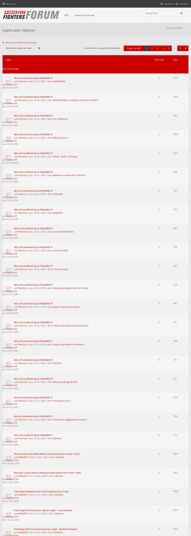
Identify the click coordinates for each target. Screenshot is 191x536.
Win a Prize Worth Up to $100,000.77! (34, 72)
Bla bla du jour (61, 114)
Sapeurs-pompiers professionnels (71, 241)
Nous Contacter (138, 492)
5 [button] (168, 52)
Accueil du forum (174, 31)
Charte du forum (74, 502)
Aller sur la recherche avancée (22, 46)
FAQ (70, 15)
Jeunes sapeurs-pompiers (67, 228)
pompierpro (25, 431)
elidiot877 (24, 329)
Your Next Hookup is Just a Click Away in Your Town (42, 351)
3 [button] (156, 52)
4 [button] (162, 52)
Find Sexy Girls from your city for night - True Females (44, 364)
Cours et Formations (64, 177)
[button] (185, 52)
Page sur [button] (132, 52)
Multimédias (60, 76)
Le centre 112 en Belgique (29, 428)
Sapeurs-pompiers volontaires (69, 253)
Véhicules (59, 152)
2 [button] (151, 52)
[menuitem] (181, 4)
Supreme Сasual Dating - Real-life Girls (36, 415)
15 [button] (179, 52)
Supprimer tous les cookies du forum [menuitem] (170, 518)
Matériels (59, 164)
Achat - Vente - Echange (66, 126)
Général (58, 266)
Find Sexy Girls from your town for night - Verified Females (46, 377)
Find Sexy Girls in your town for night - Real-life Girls (43, 390)
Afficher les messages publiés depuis (55, 455)
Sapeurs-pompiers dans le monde (71, 215)
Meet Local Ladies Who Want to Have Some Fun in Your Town (47, 326)
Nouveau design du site (66, 279)
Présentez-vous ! (62, 291)
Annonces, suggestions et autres (71, 304)
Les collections (61, 101)
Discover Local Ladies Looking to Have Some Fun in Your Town (48, 339)
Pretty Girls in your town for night (33, 402)
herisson (23, 76)
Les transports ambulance (29, 440)
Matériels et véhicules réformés (70, 139)
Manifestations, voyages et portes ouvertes (76, 88)
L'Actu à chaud (61, 190)
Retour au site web (88, 15)
